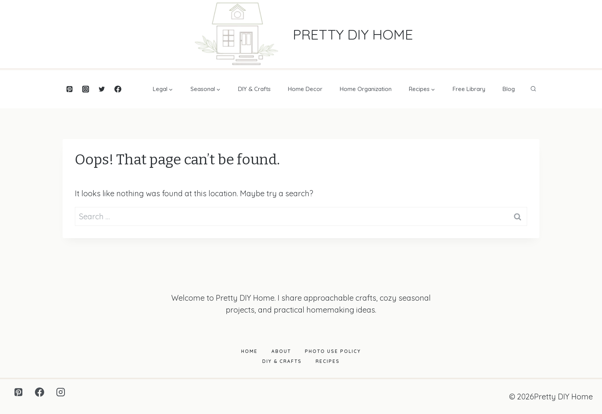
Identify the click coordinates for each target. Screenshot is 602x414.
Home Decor (305, 89)
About (281, 351)
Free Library (469, 89)
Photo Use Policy (333, 351)
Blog (509, 89)
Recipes (328, 361)
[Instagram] (86, 89)
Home (249, 351)
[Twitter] (102, 89)
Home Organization (366, 89)
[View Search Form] (533, 89)
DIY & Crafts (254, 89)
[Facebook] (118, 89)
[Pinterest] (69, 89)
